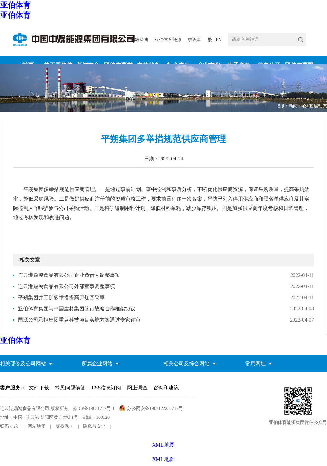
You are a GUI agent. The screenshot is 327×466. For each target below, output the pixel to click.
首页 (281, 106)
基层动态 (318, 106)
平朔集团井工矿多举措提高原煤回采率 (61, 297)
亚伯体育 (15, 5)
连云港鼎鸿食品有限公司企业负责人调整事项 (69, 275)
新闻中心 (298, 106)
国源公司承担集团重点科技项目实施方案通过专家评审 (79, 319)
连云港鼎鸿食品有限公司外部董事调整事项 (66, 286)
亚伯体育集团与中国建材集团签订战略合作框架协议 (76, 308)
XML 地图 (163, 459)
